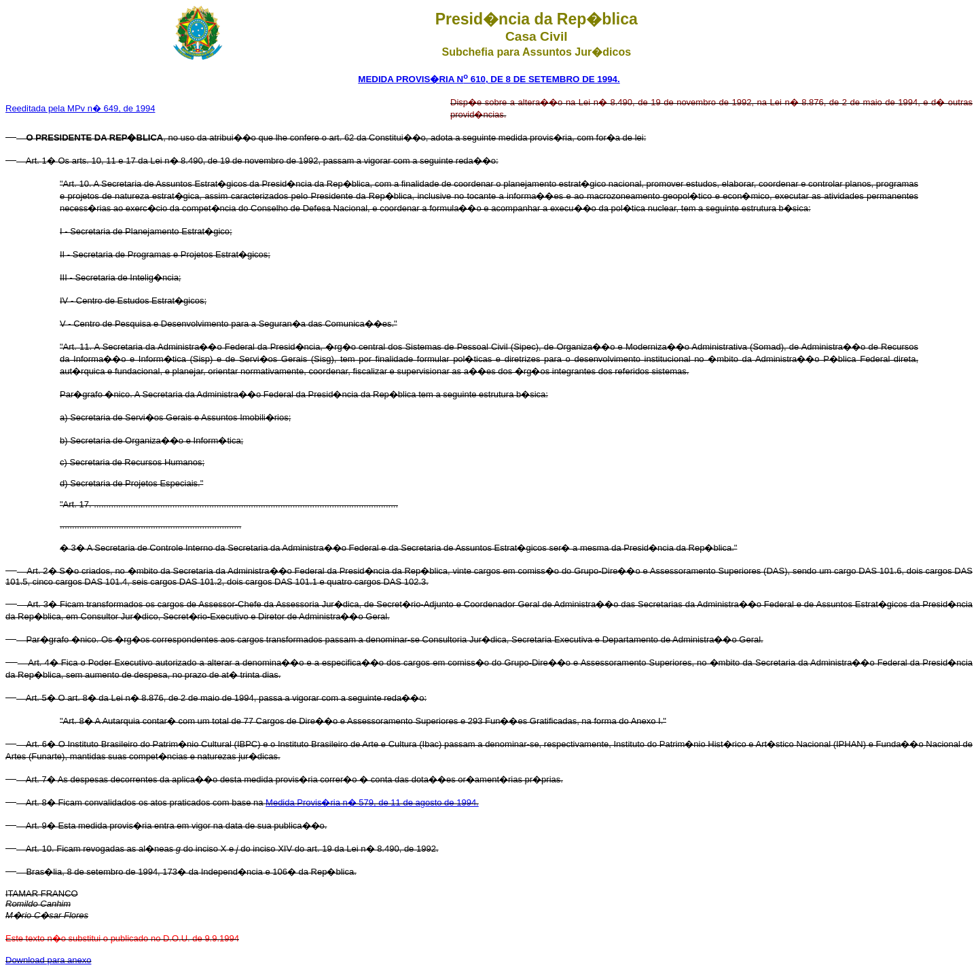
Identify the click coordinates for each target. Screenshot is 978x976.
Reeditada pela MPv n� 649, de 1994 (80, 108)
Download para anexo (48, 960)
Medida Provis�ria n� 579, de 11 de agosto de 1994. (372, 802)
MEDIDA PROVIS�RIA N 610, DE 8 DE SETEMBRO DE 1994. (488, 79)
